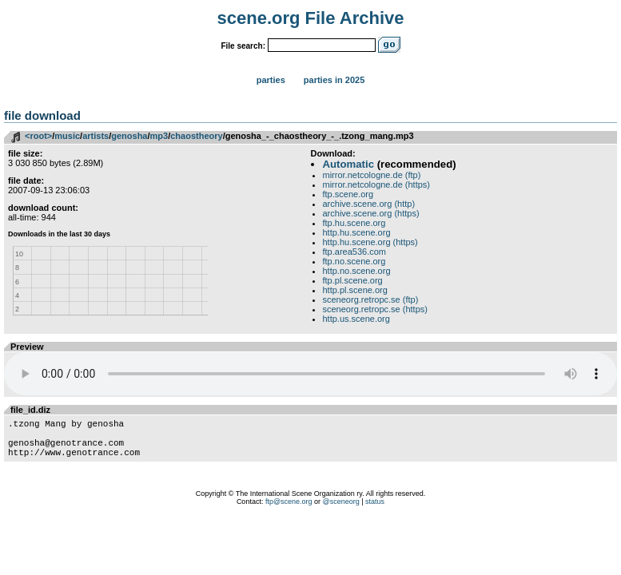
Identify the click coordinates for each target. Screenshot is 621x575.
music (67, 136)
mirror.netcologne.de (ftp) (372, 175)
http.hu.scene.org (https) (370, 242)
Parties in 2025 (334, 80)
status (374, 511)
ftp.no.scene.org (354, 261)
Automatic (348, 164)
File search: (243, 46)
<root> (38, 136)
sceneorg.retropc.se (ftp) (371, 299)
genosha (129, 136)
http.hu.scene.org (357, 232)
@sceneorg (341, 511)
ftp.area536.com (355, 251)
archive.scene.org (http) (369, 203)
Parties (271, 80)
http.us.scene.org (356, 318)
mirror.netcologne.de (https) (377, 184)
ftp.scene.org (348, 194)
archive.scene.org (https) (371, 213)
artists (95, 136)
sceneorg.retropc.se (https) (375, 309)
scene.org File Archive (310, 18)
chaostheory (196, 136)
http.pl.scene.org (355, 290)
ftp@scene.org (288, 511)
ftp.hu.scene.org (354, 223)
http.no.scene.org (357, 271)
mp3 (159, 136)
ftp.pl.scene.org (353, 280)
